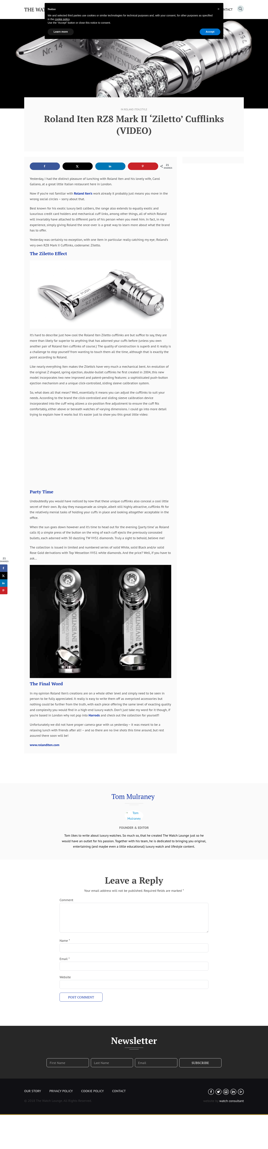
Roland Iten (132, 109)
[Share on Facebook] (45, 166)
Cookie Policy (92, 1091)
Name (65, 940)
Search (240, 8)
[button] (218, 9)
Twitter (218, 1092)
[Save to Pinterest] (143, 166)
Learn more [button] (61, 31)
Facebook (211, 1092)
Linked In (233, 1092)
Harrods (94, 715)
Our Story (32, 1091)
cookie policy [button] (62, 19)
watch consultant (231, 1101)
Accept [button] (210, 31)
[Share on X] (78, 166)
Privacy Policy (61, 1091)
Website (65, 977)
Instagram (226, 1092)
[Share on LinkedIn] (110, 166)
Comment (66, 900)
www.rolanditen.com (44, 745)
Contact (119, 1091)
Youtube (241, 1092)
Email (64, 959)
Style (143, 109)
